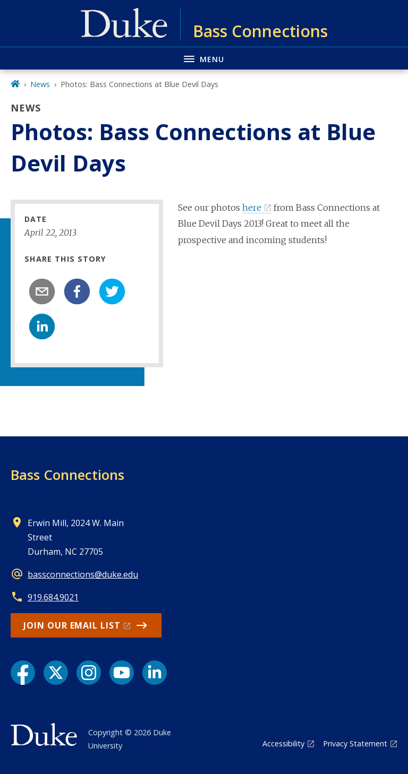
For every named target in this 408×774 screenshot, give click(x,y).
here (251, 207)
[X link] (56, 672)
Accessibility (283, 743)
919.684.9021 (53, 597)
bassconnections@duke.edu (83, 574)
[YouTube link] (121, 672)
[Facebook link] (23, 672)
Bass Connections (67, 474)
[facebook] (77, 291)
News (40, 84)
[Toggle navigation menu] (204, 58)
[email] (42, 291)
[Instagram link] (88, 672)
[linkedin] (42, 326)
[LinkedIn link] (154, 672)
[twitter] (112, 291)
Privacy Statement (355, 743)
